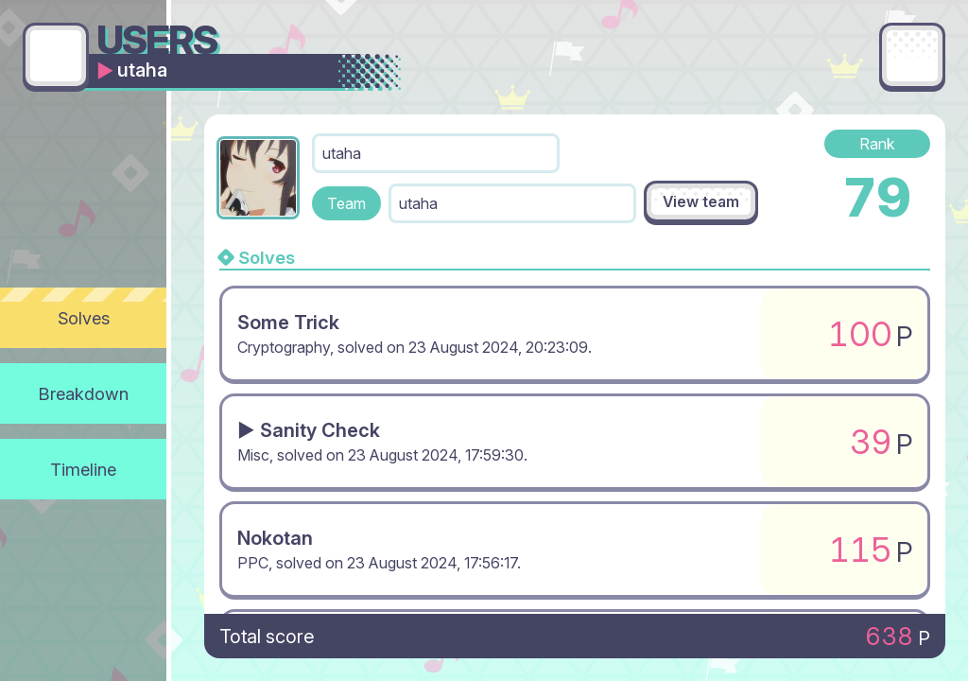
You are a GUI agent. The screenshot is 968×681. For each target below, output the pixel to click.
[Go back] (56, 56)
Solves (84, 317)
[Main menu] (912, 56)
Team (346, 203)
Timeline (83, 469)
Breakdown (84, 393)
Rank (877, 143)
